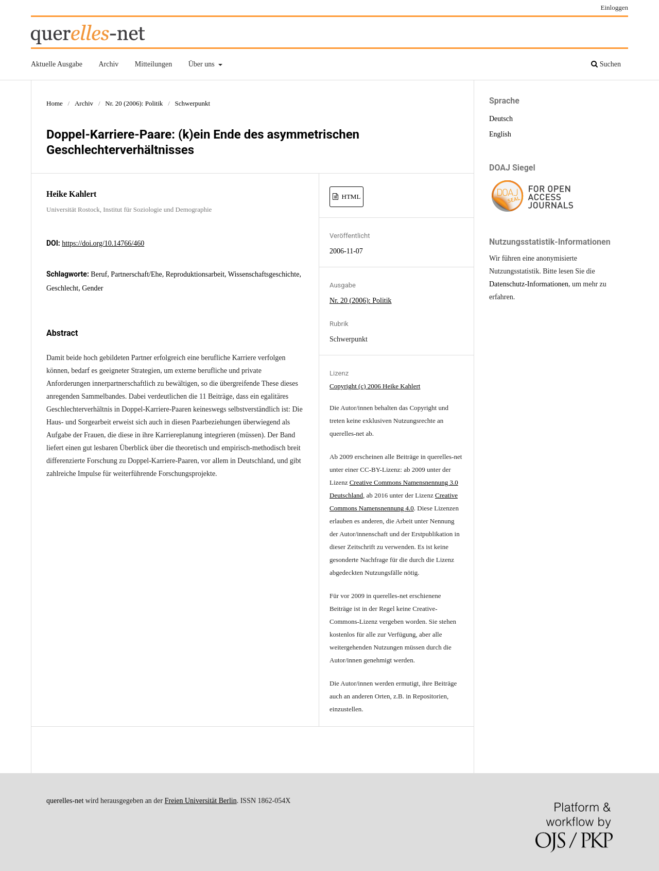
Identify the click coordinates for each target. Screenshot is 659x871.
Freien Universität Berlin (201, 801)
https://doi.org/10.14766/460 (103, 243)
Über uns (202, 64)
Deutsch (501, 119)
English (500, 134)
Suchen (606, 64)
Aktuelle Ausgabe (56, 64)
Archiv (108, 64)
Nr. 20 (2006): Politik (134, 103)
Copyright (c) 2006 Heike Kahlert (375, 386)
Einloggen (615, 7)
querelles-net (64, 801)
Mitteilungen (153, 64)
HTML (350, 196)
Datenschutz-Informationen (528, 284)
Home (54, 103)
